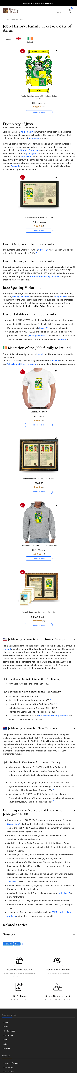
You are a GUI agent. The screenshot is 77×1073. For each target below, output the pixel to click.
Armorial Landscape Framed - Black (39, 217)
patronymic (34, 138)
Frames (6, 1026)
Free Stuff (6, 1048)
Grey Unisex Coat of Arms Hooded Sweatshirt (39, 545)
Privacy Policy (8, 1067)
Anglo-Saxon (27, 132)
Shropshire (12, 824)
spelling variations (20, 296)
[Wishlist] (56, 50)
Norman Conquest (29, 150)
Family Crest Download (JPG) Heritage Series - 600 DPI (39, 97)
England (15, 166)
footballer (62, 893)
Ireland (30, 39)
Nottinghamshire (37, 335)
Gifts (5, 1040)
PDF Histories (8, 1035)
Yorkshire (11, 881)
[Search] (70, 20)
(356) (43, 107)
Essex (42, 328)
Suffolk (41, 250)
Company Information (11, 1063)
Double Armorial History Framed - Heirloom (39, 479)
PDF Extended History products (44, 276)
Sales (5, 1044)
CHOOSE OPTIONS (39, 112)
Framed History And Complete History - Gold (39, 612)
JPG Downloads (9, 1031)
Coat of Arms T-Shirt (39, 412)
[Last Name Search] (38, 19)
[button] (39, 638)
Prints (5, 1022)
